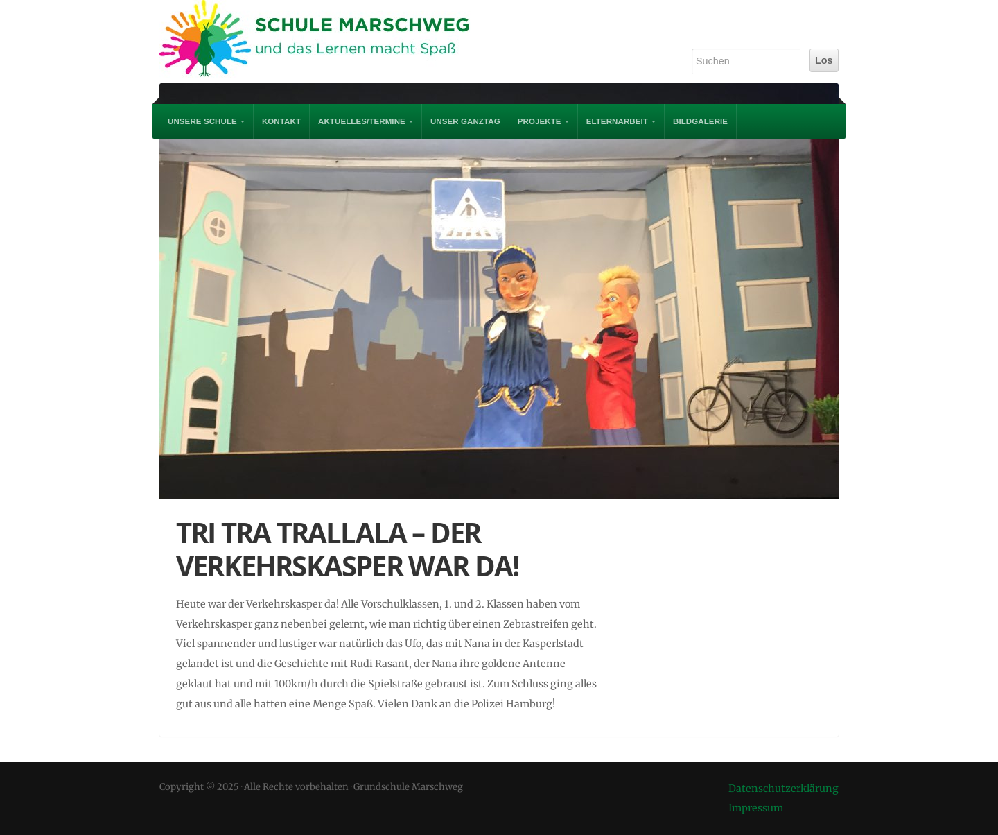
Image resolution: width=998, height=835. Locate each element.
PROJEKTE (539, 121)
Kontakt (281, 121)
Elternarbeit (617, 121)
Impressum (755, 808)
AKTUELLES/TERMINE (361, 121)
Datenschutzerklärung (783, 788)
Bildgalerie (700, 121)
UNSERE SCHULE (202, 121)
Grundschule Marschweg (325, 41)
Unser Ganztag (465, 121)
